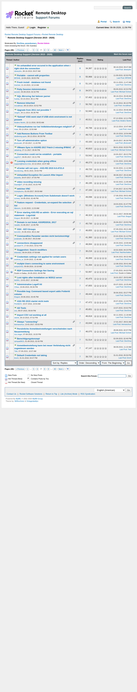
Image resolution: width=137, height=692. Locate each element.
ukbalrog (17, 150)
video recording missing (29, 182)
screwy (17, 198)
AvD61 (17, 280)
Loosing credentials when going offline (36, 161)
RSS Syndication (88, 394)
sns (15, 311)
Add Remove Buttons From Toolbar (35, 133)
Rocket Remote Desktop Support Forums (22, 34)
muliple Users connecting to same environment (41, 263)
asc (80, 61)
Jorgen (17, 113)
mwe (16, 129)
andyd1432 (18, 266)
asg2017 (17, 157)
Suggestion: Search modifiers (32, 250)
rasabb (17, 225)
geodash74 (18, 246)
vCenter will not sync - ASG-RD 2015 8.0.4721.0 (40, 168)
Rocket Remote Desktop (52, 34)
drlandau (17, 252)
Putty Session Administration (31, 89)
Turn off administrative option (32, 140)
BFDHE (17, 78)
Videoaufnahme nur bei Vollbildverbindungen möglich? (44, 126)
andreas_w (18, 259)
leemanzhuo (19, 324)
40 (55, 50)
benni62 (17, 232)
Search (116, 21)
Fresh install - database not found (34, 82)
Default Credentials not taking (32, 355)
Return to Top (51, 394)
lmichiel (17, 85)
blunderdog (18, 171)
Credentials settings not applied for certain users (41, 257)
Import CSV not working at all (31, 315)
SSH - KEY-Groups (26, 229)
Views (88, 60)
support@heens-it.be (22, 164)
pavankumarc (31, 43)
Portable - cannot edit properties (33, 75)
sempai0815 (19, 341)
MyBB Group (37, 399)
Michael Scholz (125, 92)
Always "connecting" (27, 322)
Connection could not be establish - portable (39, 154)
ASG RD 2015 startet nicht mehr (33, 301)
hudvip (16, 99)
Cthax (16, 287)
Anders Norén (19, 122)
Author (16, 60)
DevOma (20, 43)
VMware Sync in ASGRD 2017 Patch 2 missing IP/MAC (44, 147)
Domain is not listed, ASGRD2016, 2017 (36, 222)
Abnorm (17, 208)
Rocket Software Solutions (30, 394)
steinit (16, 318)
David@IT (18, 185)
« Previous (20, 50)
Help (128, 21)
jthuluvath (18, 143)
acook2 (17, 92)
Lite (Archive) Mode (68, 394)
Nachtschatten (125, 252)
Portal (104, 21)
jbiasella (17, 178)
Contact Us (11, 394)
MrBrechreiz (19, 401)
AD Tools (21, 308)
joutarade (18, 239)
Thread (9, 60)
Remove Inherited (26, 103)
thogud (17, 218)
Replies (80, 58)
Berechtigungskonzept (28, 338)
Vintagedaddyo (32, 401)
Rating (100, 60)
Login (32, 27)
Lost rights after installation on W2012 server (39, 277)
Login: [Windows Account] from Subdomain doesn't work (46, 195)
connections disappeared (30, 243)
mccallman (18, 106)
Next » (61, 50)
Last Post (127, 60)
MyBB (18, 399)
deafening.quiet (20, 136)
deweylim (18, 71)
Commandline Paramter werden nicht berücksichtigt (43, 236)
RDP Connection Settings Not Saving (35, 270)
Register (42, 27)
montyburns (19, 191)
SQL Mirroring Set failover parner (33, 96)
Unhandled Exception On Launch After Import (40, 175)
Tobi (16, 351)
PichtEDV (18, 304)
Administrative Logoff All (29, 284)
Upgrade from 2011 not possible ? (34, 110)
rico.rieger (18, 334)
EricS (16, 358)
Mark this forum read (123, 54)
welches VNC (23, 189)
